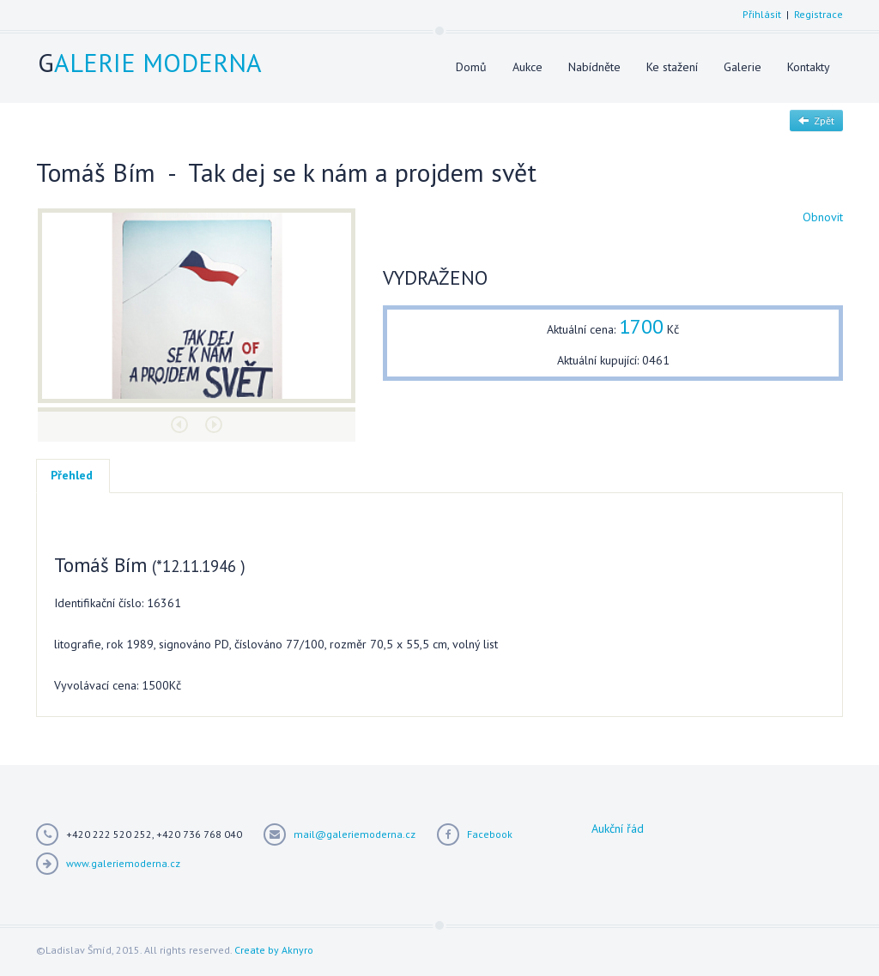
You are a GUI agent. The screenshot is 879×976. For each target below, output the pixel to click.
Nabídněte (594, 67)
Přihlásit (762, 14)
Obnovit (823, 217)
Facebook (489, 834)
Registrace (818, 14)
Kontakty (808, 67)
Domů (471, 67)
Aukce (527, 67)
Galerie (742, 67)
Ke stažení (672, 67)
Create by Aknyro (273, 949)
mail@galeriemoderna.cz (354, 834)
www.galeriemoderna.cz (123, 863)
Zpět (816, 120)
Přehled (72, 475)
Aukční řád (617, 828)
